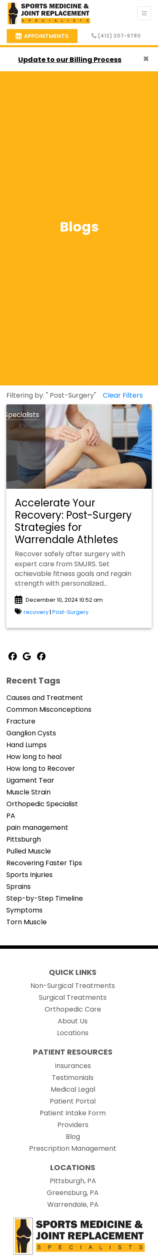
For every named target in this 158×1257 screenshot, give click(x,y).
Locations (72, 1033)
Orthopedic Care (73, 1009)
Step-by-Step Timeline (44, 898)
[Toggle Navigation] (144, 13)
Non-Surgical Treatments (72, 986)
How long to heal (34, 757)
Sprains (18, 886)
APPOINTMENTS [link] (42, 36)
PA (10, 816)
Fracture (20, 721)
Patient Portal (73, 1101)
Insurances (73, 1066)
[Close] (146, 59)
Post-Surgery (70, 612)
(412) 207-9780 (116, 35)
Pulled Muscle (28, 851)
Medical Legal (73, 1089)
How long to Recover (40, 768)
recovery (36, 612)
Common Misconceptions (48, 709)
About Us (73, 1021)
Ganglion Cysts (31, 733)
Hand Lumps (26, 745)
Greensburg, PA (73, 1193)
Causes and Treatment (44, 698)
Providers (72, 1125)
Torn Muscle (26, 922)
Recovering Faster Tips (44, 863)
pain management (37, 827)
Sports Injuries (29, 875)
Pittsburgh (23, 839)
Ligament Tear (30, 780)
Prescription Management (72, 1148)
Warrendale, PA (73, 1204)
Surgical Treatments (73, 997)
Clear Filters (123, 395)
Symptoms (24, 910)
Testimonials (73, 1077)
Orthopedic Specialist (42, 804)
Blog (73, 1136)
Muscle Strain (28, 792)
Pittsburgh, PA (73, 1181)
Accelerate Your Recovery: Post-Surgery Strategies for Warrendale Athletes (73, 521)
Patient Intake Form (73, 1113)
